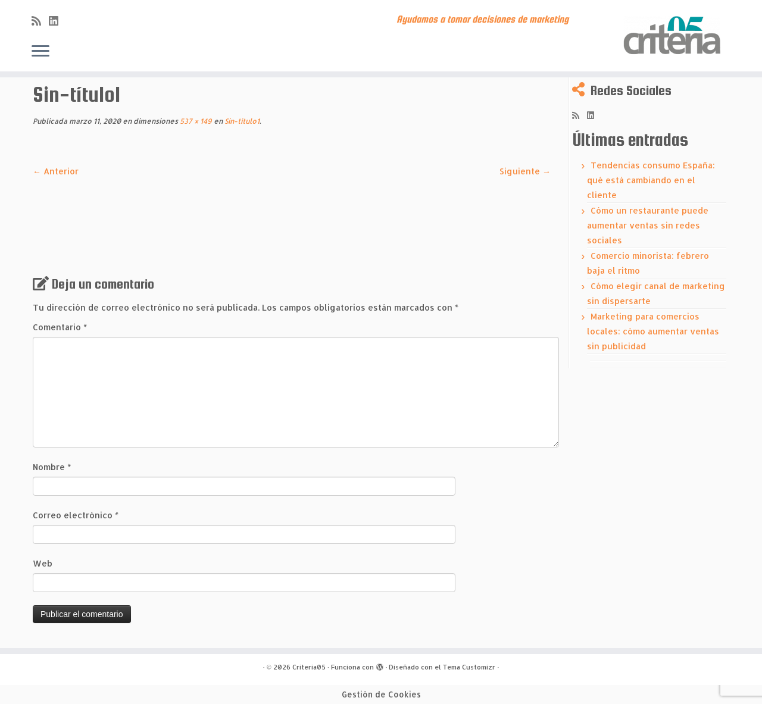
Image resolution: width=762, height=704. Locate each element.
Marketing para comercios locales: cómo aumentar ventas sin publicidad (653, 331)
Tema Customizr (469, 667)
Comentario (60, 327)
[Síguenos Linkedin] (57, 20)
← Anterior (56, 171)
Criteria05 (309, 667)
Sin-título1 (241, 121)
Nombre (52, 467)
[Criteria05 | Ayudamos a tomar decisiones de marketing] (674, 35)
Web (42, 563)
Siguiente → (525, 171)
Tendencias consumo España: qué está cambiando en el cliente (651, 180)
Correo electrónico (75, 515)
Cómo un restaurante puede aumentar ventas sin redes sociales (647, 225)
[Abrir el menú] (40, 52)
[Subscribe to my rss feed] (40, 20)
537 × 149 (195, 121)
